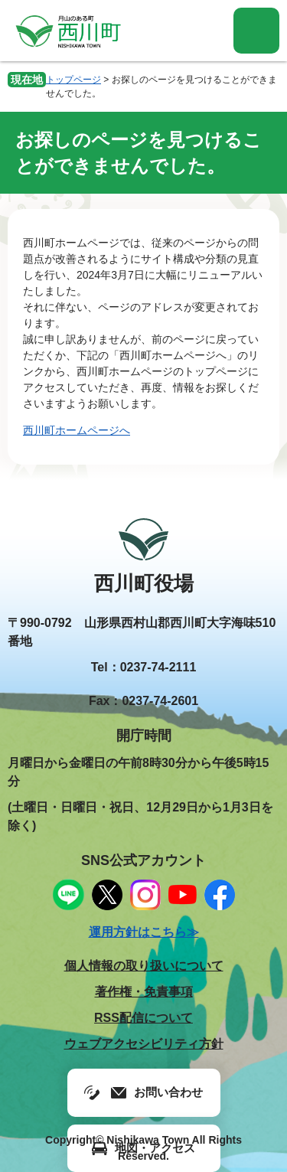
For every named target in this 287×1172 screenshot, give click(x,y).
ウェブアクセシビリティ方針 (143, 1043)
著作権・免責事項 (144, 991)
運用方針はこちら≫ (144, 932)
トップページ (73, 79)
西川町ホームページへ (76, 430)
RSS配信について (143, 1017)
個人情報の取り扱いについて (143, 965)
